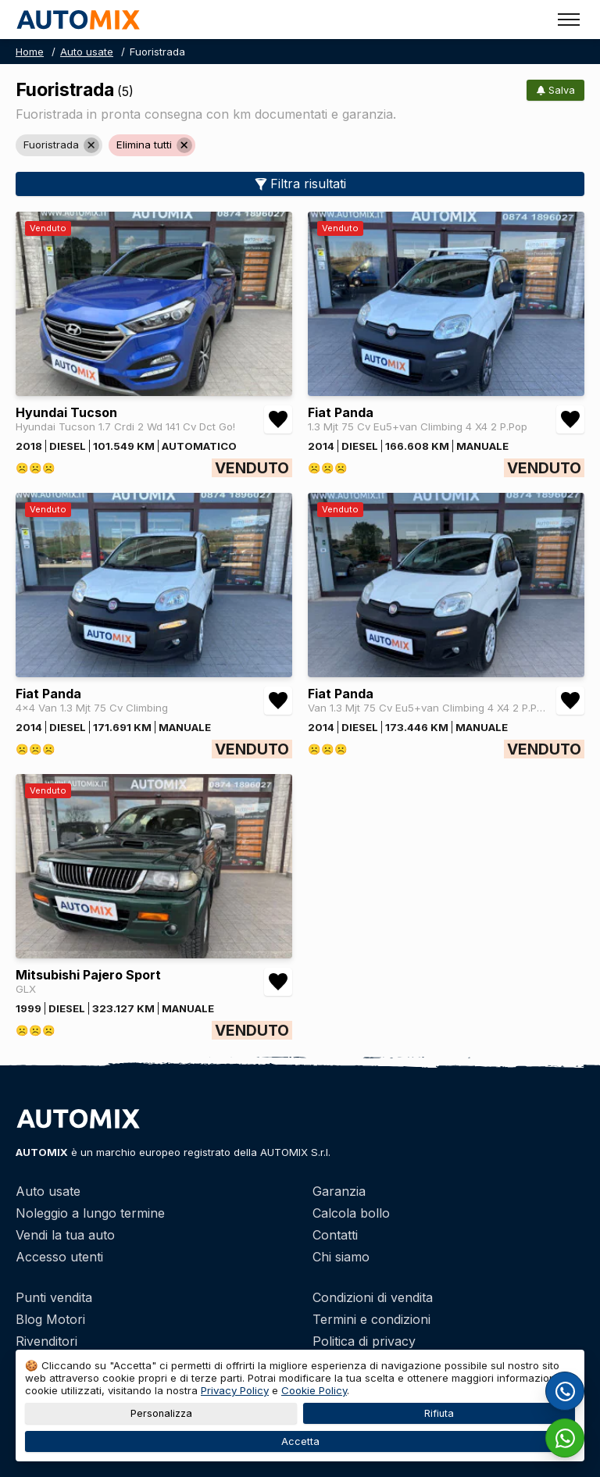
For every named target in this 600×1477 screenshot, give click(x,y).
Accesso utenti (59, 1257)
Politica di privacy (364, 1341)
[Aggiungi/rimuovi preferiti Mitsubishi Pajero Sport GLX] (278, 982)
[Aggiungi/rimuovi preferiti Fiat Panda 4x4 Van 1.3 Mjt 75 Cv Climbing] (278, 701)
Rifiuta (439, 1413)
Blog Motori (50, 1319)
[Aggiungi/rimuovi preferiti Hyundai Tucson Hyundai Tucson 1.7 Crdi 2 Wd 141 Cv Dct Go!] (278, 419)
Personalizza (161, 1413)
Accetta (300, 1441)
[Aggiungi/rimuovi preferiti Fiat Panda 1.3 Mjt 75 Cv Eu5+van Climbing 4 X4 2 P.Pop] (570, 419)
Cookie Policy (314, 1390)
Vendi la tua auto (65, 1235)
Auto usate (86, 51)
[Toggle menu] (568, 19)
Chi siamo (341, 1257)
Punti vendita (54, 1297)
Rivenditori (46, 1341)
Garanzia (339, 1191)
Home (30, 51)
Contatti (335, 1235)
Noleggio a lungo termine (90, 1213)
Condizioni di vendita (372, 1297)
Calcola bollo (351, 1213)
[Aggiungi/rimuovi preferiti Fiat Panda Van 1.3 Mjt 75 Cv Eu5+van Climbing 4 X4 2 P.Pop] (570, 701)
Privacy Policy (235, 1390)
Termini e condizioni (371, 1319)
